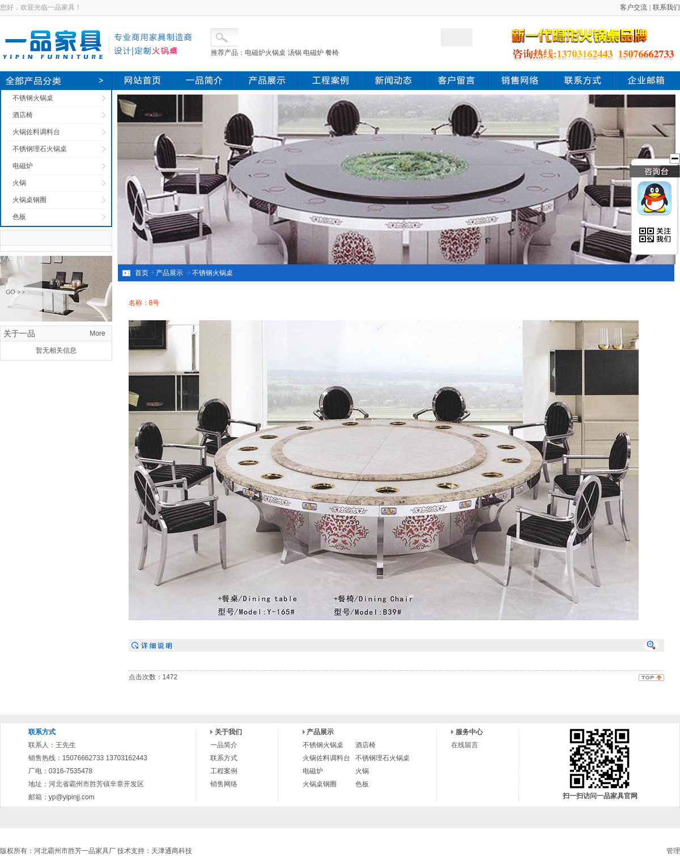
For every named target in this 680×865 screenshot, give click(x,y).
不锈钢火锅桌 (32, 98)
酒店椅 (22, 115)
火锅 (19, 183)
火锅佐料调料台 (36, 132)
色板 (19, 217)
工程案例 (223, 771)
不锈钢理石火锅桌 (39, 149)
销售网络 (223, 784)
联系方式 (223, 758)
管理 (673, 851)
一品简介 (223, 745)
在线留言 (464, 745)
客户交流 (633, 7)
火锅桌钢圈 (29, 200)
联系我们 (666, 7)
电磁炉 (22, 166)
